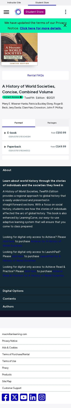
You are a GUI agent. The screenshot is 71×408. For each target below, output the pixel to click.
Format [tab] (19, 122)
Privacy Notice (9, 341)
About (7, 170)
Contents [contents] (9, 298)
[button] (66, 11)
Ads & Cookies (9, 347)
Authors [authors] (8, 306)
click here (8, 241)
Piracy (5, 367)
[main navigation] (6, 11)
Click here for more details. (41, 28)
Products (6, 374)
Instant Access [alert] (13, 97)
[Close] (65, 25)
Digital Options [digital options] (13, 291)
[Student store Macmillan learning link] (20, 11)
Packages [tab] (52, 122)
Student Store (42, 2)
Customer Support (11, 388)
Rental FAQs (35, 75)
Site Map (6, 381)
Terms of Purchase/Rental (15, 354)
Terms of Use (9, 361)
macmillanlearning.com (14, 334)
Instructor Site (14, 2)
